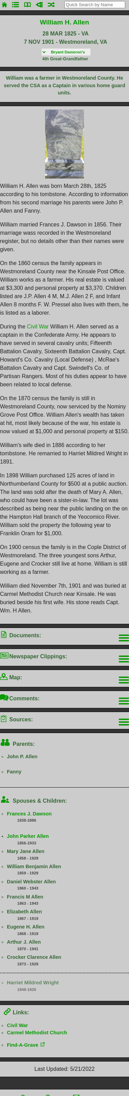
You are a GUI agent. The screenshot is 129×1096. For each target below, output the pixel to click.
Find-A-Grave (22, 1045)
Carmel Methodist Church (37, 1032)
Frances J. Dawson (29, 813)
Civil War (38, 326)
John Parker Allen (28, 836)
